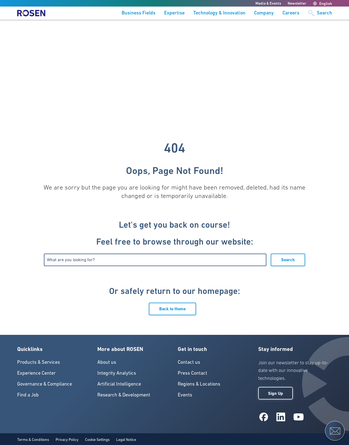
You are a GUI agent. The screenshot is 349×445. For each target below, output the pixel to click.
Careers (290, 13)
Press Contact (192, 373)
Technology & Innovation (219, 13)
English (322, 3)
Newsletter (297, 3)
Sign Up (275, 393)
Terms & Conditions (33, 439)
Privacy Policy (67, 439)
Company (264, 13)
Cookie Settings (97, 439)
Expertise (174, 13)
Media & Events (268, 3)
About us (106, 362)
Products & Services (38, 362)
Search (288, 259)
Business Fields (138, 13)
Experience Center (36, 373)
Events (185, 395)
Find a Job (28, 395)
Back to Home (172, 308)
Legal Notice (126, 439)
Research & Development (123, 395)
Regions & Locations (199, 384)
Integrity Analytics (116, 373)
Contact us (189, 362)
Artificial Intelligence (119, 384)
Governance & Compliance (44, 384)
